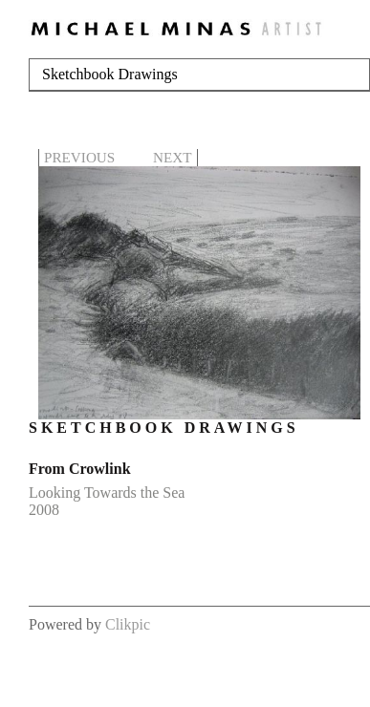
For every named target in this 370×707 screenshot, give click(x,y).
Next (172, 157)
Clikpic (127, 624)
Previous (79, 157)
